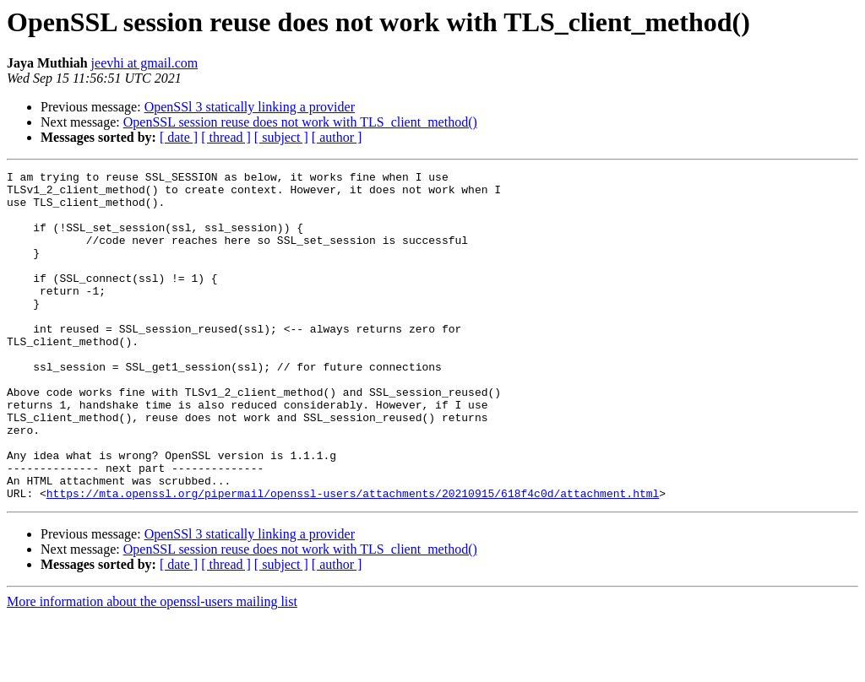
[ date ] (179, 137)
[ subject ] (281, 137)
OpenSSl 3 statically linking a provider (249, 107)
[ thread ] (226, 137)
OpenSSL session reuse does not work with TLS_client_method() (300, 122)
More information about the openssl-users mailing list (152, 667)
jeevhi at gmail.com (145, 63)
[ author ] (337, 137)
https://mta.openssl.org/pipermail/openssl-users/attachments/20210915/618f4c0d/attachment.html (352, 558)
